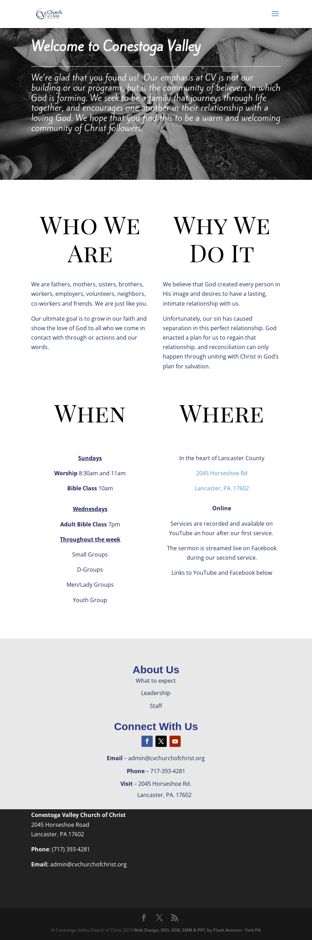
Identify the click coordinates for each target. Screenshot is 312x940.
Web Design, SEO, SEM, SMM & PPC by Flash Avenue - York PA (197, 930)
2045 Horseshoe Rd (222, 473)
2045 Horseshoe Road (60, 825)
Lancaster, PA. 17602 (222, 488)
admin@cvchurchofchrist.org (88, 864)
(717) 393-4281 (71, 849)
